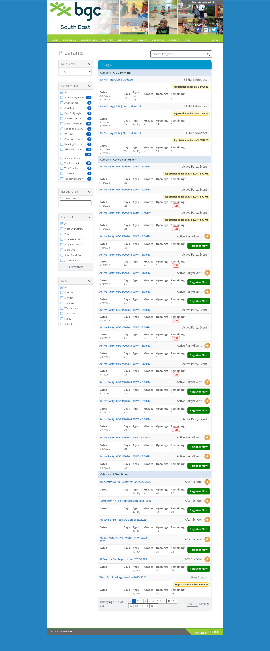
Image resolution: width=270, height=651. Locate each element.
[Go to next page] (156, 605)
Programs (69, 40)
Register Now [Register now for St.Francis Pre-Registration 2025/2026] (199, 568)
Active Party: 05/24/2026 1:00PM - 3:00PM (125, 272)
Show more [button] (76, 266)
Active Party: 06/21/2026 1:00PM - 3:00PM (125, 456)
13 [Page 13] (136, 605)
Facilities (107, 40)
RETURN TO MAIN (64, 633)
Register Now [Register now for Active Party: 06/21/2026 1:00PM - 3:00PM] (199, 465)
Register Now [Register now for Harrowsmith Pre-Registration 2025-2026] (199, 510)
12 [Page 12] (131, 605)
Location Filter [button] (76, 217)
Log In (214, 40)
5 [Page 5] (149, 601)
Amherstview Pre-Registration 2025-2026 (125, 482)
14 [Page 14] (141, 605)
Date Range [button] (76, 63)
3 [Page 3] (141, 601)
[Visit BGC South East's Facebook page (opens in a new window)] (198, 29)
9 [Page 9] (164, 601)
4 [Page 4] (145, 601)
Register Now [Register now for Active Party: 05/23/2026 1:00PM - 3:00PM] (199, 245)
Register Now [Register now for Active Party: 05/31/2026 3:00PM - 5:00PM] (199, 355)
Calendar (158, 40)
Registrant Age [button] (76, 191)
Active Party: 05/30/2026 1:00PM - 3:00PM (125, 310)
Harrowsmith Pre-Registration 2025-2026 (125, 500)
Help (187, 40)
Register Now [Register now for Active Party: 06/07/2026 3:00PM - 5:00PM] (199, 391)
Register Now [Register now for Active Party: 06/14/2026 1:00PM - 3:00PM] (199, 410)
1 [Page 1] (134, 601)
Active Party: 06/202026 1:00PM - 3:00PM (124, 437)
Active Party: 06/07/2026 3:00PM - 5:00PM (125, 382)
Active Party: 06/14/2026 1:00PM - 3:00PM (125, 401)
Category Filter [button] (76, 85)
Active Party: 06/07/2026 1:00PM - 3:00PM (125, 363)
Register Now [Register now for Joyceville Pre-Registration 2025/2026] (199, 529)
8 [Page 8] (160, 601)
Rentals (174, 40)
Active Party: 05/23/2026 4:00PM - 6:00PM (125, 254)
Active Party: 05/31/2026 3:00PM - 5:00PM (125, 345)
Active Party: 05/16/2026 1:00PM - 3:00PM (125, 166)
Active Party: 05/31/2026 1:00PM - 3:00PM (125, 327)
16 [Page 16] (152, 605)
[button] (76, 92)
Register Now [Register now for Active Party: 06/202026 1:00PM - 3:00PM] (199, 447)
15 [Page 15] (146, 605)
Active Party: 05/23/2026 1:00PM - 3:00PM (125, 236)
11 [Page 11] (174, 601)
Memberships (89, 40)
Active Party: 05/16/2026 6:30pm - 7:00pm (125, 212)
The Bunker (125, 40)
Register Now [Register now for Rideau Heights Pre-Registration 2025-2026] (199, 549)
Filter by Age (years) (69, 198)
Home (55, 40)
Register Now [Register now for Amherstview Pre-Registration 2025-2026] (199, 491)
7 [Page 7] (157, 601)
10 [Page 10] (169, 601)
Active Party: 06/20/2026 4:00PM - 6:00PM (125, 419)
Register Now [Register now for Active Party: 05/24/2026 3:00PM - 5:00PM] (199, 301)
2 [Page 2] (138, 601)
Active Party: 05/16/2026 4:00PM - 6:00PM (125, 189)
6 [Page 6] (153, 601)
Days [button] (76, 280)
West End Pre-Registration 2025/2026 (122, 577)
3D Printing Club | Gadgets (116, 79)
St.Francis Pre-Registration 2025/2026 (123, 559)
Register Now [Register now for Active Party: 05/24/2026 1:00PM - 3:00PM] (199, 282)
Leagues (142, 40)
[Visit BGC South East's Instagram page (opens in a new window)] (206, 29)
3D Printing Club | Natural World (120, 106)
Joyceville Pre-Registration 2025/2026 (122, 519)
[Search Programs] (208, 54)
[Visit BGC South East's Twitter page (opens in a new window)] (214, 29)
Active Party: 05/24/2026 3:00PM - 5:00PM (125, 291)
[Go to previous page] (130, 601)
